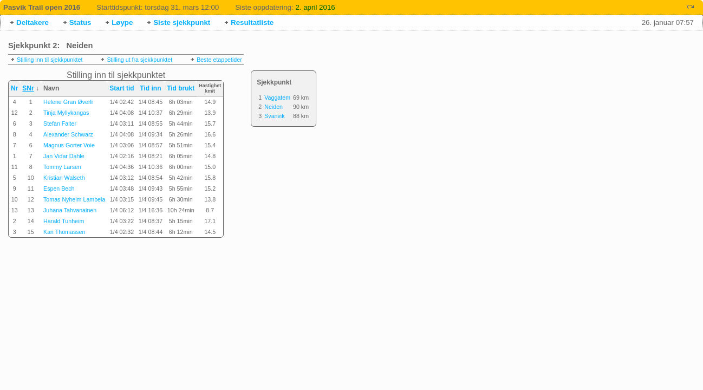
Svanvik (274, 116)
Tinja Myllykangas (66, 112)
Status (80, 22)
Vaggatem (277, 97)
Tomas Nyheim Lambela (74, 199)
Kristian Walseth (64, 177)
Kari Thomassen (64, 232)
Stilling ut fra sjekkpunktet (139, 59)
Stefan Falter (59, 123)
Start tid (121, 88)
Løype (122, 22)
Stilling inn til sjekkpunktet (49, 59)
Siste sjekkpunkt (181, 22)
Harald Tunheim (63, 221)
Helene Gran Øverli (68, 102)
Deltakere (32, 22)
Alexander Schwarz (68, 134)
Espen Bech (58, 188)
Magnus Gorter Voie (69, 145)
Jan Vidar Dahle (63, 156)
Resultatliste (252, 22)
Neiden (273, 106)
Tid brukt (180, 88)
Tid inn (150, 88)
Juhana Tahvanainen (69, 210)
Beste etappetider (219, 59)
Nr (14, 88)
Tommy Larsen (62, 167)
